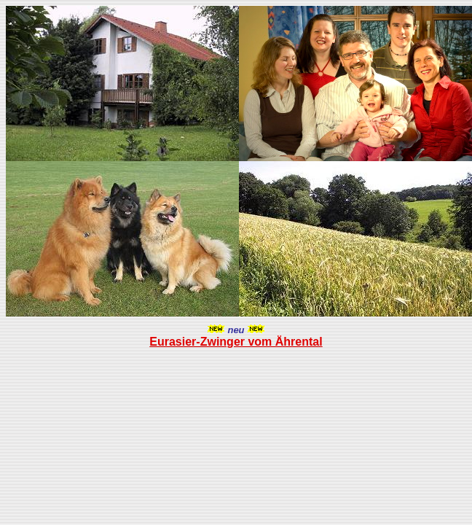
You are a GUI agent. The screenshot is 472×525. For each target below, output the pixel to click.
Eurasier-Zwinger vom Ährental (235, 341)
